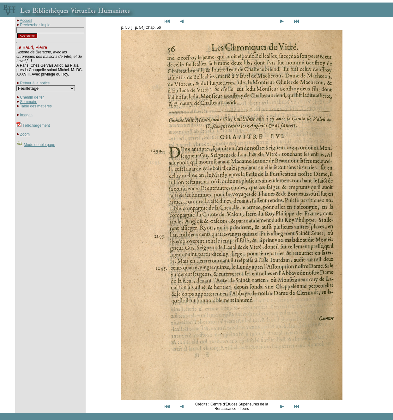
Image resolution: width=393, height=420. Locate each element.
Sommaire (28, 102)
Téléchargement (36, 125)
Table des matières (36, 106)
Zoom (25, 134)
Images (26, 115)
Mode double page (39, 145)
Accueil (26, 20)
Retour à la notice (35, 83)
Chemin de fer (32, 97)
